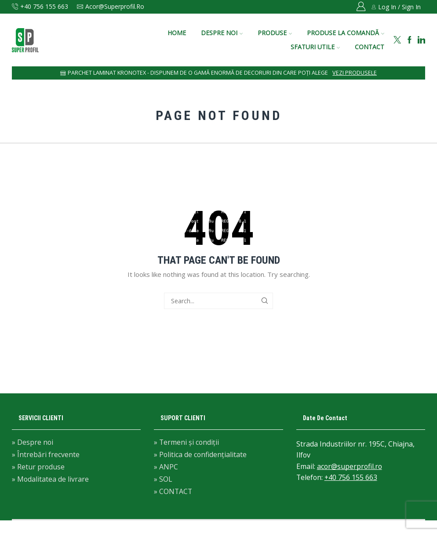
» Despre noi (32, 443)
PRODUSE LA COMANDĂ (345, 33)
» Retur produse (38, 467)
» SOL (163, 479)
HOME (177, 33)
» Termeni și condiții (186, 443)
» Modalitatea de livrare (50, 478)
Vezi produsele (354, 72)
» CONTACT (173, 491)
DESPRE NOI (222, 33)
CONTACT (369, 47)
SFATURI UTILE (315, 47)
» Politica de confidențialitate (200, 454)
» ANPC (166, 467)
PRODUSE (275, 33)
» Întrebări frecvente (46, 454)
